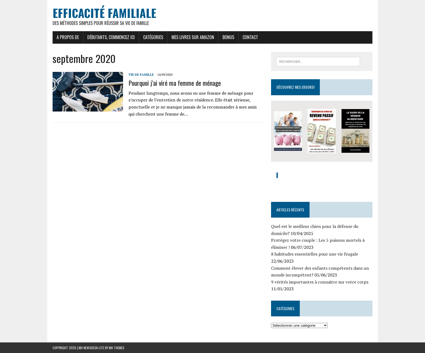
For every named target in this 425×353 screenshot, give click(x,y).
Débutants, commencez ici (111, 37)
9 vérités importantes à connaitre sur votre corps (319, 282)
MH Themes (116, 347)
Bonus (228, 37)
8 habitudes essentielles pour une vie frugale (314, 254)
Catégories (153, 37)
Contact (250, 37)
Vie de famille (141, 74)
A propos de (68, 37)
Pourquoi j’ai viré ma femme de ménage (174, 83)
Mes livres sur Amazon (193, 37)
